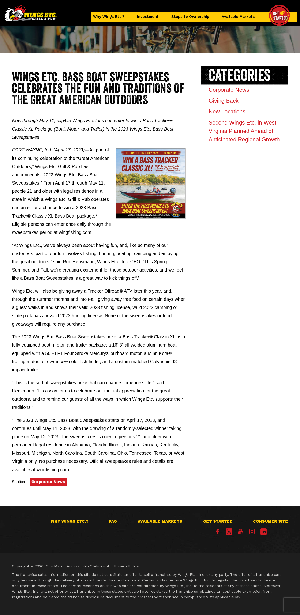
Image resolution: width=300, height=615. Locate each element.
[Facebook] (217, 533)
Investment (148, 16)
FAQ (113, 521)
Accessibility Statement (88, 566)
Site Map (54, 566)
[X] (229, 531)
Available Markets (238, 16)
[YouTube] (241, 533)
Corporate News (48, 482)
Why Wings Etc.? (108, 16)
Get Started (217, 521)
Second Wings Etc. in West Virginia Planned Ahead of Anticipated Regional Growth (244, 131)
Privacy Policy (126, 566)
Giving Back (224, 101)
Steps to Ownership (190, 16)
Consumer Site (270, 521)
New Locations (227, 111)
